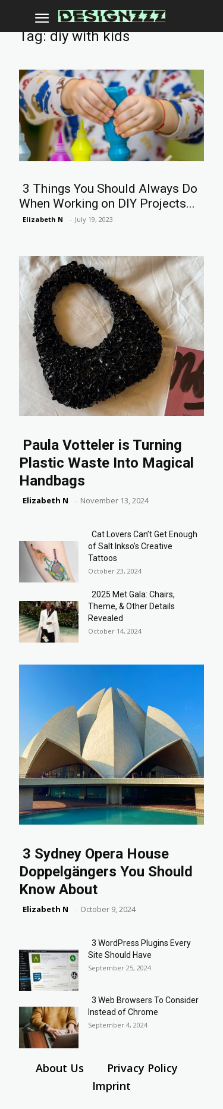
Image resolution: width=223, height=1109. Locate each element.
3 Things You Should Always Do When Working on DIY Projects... (108, 196)
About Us (60, 1068)
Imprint (111, 1086)
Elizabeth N (43, 219)
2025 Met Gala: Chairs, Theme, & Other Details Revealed (131, 606)
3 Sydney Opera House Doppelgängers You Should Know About (106, 871)
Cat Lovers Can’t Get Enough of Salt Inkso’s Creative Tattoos (142, 546)
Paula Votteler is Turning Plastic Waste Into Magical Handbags (106, 463)
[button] (41, 18)
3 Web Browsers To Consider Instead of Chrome (143, 1006)
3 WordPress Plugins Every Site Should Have (139, 949)
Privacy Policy (142, 1068)
